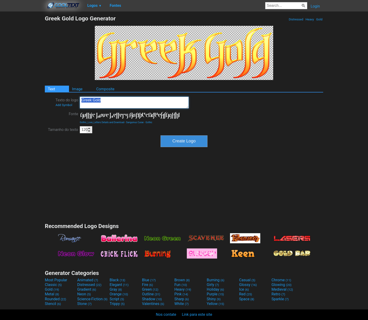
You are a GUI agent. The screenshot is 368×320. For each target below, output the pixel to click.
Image (77, 89)
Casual (247, 280)
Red (245, 294)
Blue (149, 280)
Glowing (281, 284)
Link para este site (197, 314)
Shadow (152, 299)
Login (315, 6)
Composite (105, 89)
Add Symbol (63, 105)
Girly (213, 284)
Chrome (281, 280)
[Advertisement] (22, 85)
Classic (53, 284)
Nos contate (166, 314)
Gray (116, 289)
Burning (215, 280)
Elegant (119, 284)
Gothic (149, 122)
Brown (182, 280)
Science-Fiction (92, 299)
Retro (278, 294)
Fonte (73, 114)
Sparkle (280, 299)
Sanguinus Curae (135, 122)
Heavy (310, 19)
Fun (180, 284)
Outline (151, 294)
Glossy (248, 284)
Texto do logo (66, 102)
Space (246, 299)
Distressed (296, 19)
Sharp (181, 299)
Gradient (86, 289)
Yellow (215, 303)
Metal (52, 294)
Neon (84, 294)
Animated (87, 280)
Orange (119, 294)
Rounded (55, 299)
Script (117, 299)
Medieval (282, 289)
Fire (147, 284)
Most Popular (56, 280)
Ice (244, 289)
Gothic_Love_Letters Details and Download (102, 122)
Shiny (214, 299)
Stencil (53, 303)
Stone (84, 303)
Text (51, 89)
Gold (319, 19)
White (181, 303)
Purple (215, 294)
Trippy (117, 303)
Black (117, 280)
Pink (181, 294)
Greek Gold (134, 102)
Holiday (215, 289)
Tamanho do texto (63, 129)
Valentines (153, 303)
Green (150, 289)
